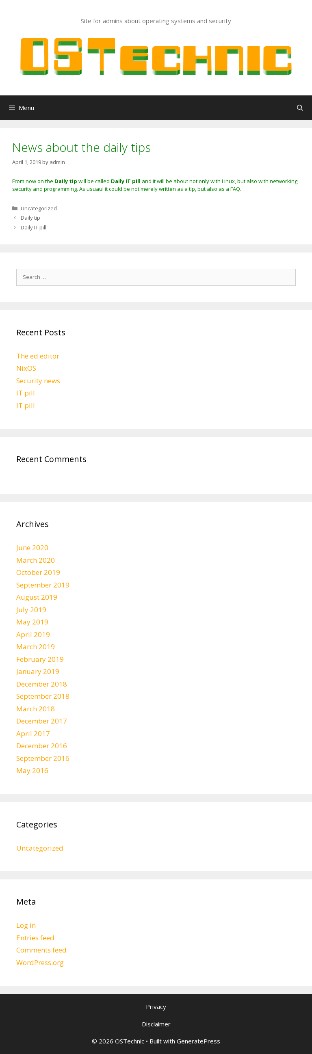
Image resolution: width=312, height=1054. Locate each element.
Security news (38, 380)
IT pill (25, 392)
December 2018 (41, 684)
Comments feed (41, 950)
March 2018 (35, 708)
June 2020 (32, 547)
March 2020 (35, 560)
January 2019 (37, 671)
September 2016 (42, 758)
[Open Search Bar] (300, 107)
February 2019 (40, 659)
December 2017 (41, 721)
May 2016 (32, 770)
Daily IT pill (33, 227)
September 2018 (42, 696)
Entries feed (35, 937)
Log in (26, 925)
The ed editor (37, 356)
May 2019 (32, 621)
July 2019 (31, 609)
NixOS (26, 368)
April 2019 (33, 634)
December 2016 (41, 745)
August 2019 (36, 597)
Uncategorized (39, 208)
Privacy (156, 1006)
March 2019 (35, 646)
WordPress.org (40, 962)
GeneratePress (198, 1041)
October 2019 (38, 572)
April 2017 (33, 733)
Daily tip (30, 217)
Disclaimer (156, 1024)
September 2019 (42, 585)
